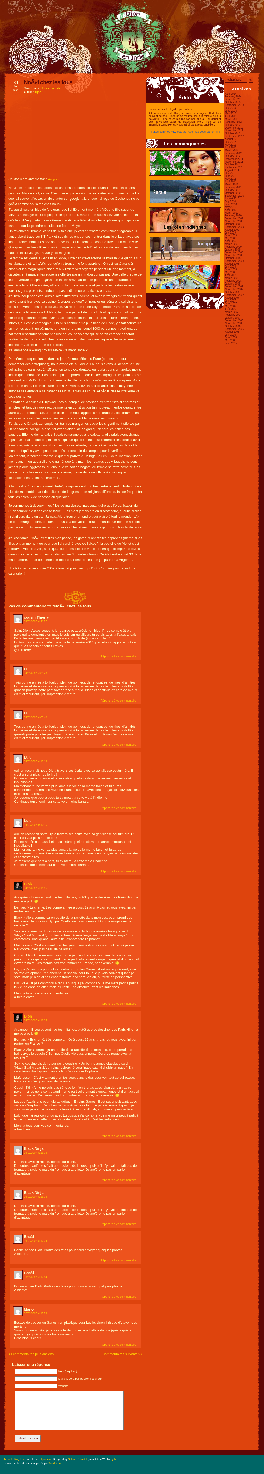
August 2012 (232, 139)
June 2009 (231, 235)
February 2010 (233, 215)
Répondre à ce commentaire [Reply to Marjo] (118, 1344)
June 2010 (231, 204)
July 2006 (230, 334)
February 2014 (233, 96)
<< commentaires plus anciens (31, 1354)
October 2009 (233, 224)
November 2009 (234, 221)
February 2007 (233, 314)
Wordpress (55, 1463)
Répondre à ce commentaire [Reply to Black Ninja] (118, 1179)
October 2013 (233, 102)
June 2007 (231, 303)
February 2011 (233, 187)
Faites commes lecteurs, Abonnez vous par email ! (185, 131)
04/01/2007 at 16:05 (35, 888)
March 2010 (231, 212)
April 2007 (230, 309)
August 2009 (232, 229)
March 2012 (231, 150)
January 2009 (233, 249)
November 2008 (234, 255)
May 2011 (230, 178)
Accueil (8, 1459)
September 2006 (234, 329)
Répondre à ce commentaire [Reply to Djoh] (118, 1003)
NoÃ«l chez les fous (48, 82)
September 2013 (234, 105)
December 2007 (234, 286)
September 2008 (234, 261)
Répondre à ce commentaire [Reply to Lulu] (118, 808)
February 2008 (233, 280)
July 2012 (230, 141)
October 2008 (233, 258)
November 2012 (234, 130)
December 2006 (234, 320)
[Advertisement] (75, 137)
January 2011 (233, 190)
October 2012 (233, 133)
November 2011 (234, 161)
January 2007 (233, 317)
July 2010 (230, 201)
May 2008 (230, 272)
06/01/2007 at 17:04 (35, 1240)
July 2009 (230, 232)
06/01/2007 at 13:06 (35, 1152)
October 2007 (233, 292)
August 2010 (232, 198)
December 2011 (234, 158)
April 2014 (230, 93)
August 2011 (232, 170)
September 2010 (234, 195)
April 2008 (230, 275)
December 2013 (234, 99)
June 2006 (231, 337)
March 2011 (231, 184)
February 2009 (233, 246)
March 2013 (231, 119)
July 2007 (230, 300)
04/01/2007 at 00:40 (35, 673)
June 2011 (231, 175)
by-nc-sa (46, 1459)
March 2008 (231, 278)
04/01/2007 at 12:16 (35, 761)
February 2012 (233, 153)
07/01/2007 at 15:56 (35, 1313)
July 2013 (230, 107)
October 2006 (233, 326)
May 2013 (230, 113)
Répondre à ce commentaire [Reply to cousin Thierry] (118, 656)
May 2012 (230, 144)
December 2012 (234, 127)
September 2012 (234, 136)
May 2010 (230, 207)
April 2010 (230, 210)
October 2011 (233, 164)
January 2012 (233, 156)
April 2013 (230, 116)
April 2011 (230, 181)
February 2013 (233, 122)
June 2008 (231, 269)
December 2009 (234, 218)
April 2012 (230, 147)
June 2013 (231, 110)
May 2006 (230, 340)
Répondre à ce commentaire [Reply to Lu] (118, 700)
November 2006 (234, 323)
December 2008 (234, 252)
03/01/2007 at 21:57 (35, 621)
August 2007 (232, 297)
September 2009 (234, 227)
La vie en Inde (51, 88)
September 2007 (234, 295)
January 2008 (233, 283)
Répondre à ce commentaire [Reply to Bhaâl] (118, 1260)
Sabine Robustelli (78, 1459)
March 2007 (231, 312)
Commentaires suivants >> (122, 1354)
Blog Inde (19, 1459)
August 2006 (232, 331)
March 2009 (231, 244)
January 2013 (233, 124)
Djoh (38, 92)
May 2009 (230, 238)
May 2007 (230, 306)
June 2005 (231, 343)
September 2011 (234, 167)
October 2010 (233, 192)
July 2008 (230, 266)
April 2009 (230, 241)
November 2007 (234, 289)
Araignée (54, 179)
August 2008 (232, 263)
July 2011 (230, 173)
